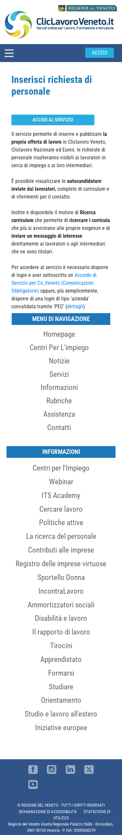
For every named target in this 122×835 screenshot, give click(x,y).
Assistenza (59, 414)
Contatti (59, 427)
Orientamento (61, 700)
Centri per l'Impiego (61, 468)
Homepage (59, 334)
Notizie (59, 360)
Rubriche (59, 400)
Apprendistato (61, 659)
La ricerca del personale (61, 536)
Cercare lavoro (61, 509)
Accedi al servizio (53, 120)
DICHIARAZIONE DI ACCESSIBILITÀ (48, 811)
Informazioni (59, 387)
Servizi (59, 374)
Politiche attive (61, 522)
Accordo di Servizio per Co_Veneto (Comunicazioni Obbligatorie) (54, 283)
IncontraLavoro (61, 591)
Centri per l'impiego (59, 347)
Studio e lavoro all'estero (61, 713)
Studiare (61, 686)
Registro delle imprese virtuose (61, 563)
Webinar (61, 481)
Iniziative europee (61, 727)
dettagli (75, 306)
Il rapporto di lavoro (61, 631)
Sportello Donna (61, 577)
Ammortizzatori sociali (61, 604)
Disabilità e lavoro (61, 618)
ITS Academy (61, 495)
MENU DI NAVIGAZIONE (61, 319)
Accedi (99, 53)
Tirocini (61, 645)
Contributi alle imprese (61, 549)
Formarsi (61, 673)
